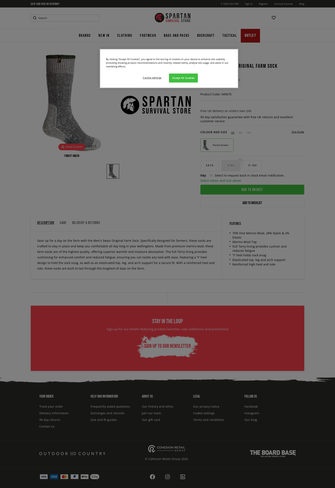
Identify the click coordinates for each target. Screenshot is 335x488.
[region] (169, 68)
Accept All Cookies (183, 78)
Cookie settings (152, 77)
